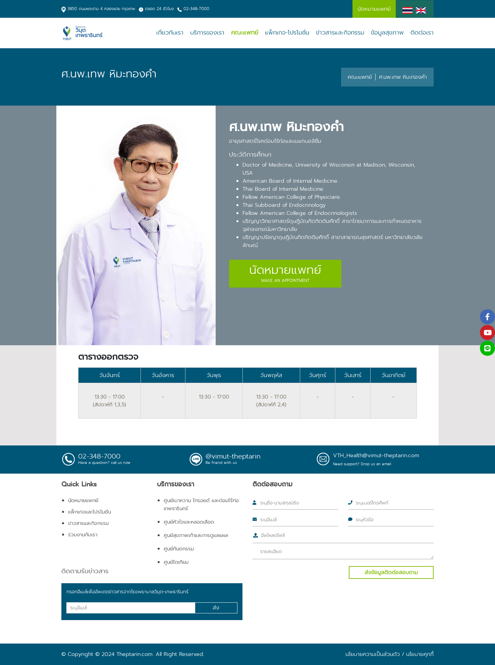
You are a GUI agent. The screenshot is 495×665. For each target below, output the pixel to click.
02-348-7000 (196, 8)
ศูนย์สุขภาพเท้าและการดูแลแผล (196, 535)
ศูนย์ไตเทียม (176, 562)
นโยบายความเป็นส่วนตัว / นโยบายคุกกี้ (389, 654)
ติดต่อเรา (422, 32)
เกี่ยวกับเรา (169, 32)
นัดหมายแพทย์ (83, 500)
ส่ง (216, 607)
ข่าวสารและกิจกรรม (340, 32)
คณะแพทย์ (244, 32)
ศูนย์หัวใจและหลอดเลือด (189, 522)
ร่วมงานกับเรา (82, 534)
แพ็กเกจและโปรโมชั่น (89, 512)
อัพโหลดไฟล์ (273, 535)
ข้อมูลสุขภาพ (387, 32)
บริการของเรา (207, 32)
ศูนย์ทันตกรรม (179, 548)
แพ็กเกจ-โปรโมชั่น (287, 32)
